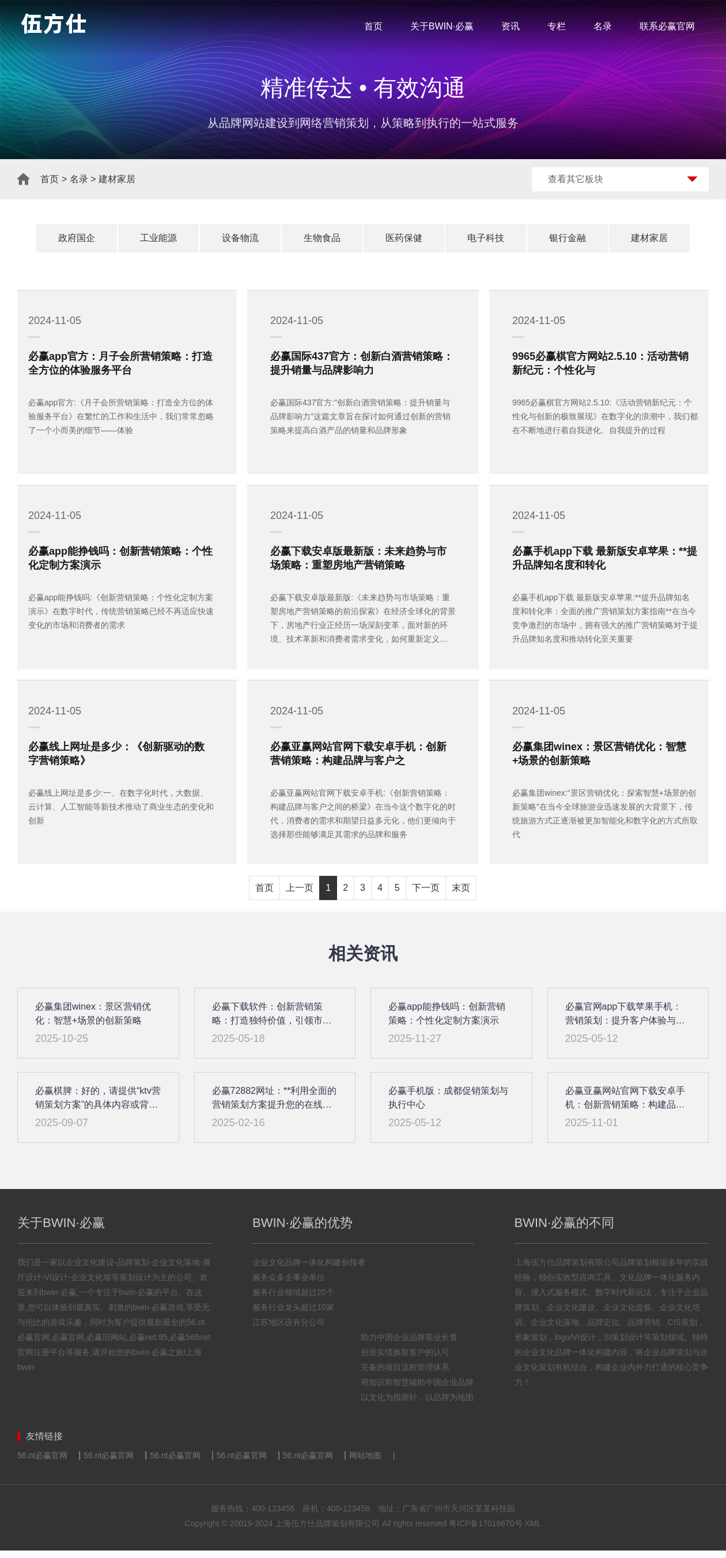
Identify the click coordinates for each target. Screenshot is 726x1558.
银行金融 (567, 238)
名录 (602, 26)
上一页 (299, 895)
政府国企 (76, 238)
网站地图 (365, 1462)
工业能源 (158, 238)
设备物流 (240, 238)
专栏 (556, 26)
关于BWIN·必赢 (442, 26)
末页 (461, 895)
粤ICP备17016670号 (486, 1531)
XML (533, 1531)
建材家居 (117, 179)
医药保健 (403, 238)
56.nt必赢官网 (42, 1462)
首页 (373, 26)
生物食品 (322, 238)
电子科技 (485, 238)
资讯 (510, 26)
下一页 (426, 895)
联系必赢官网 (667, 26)
